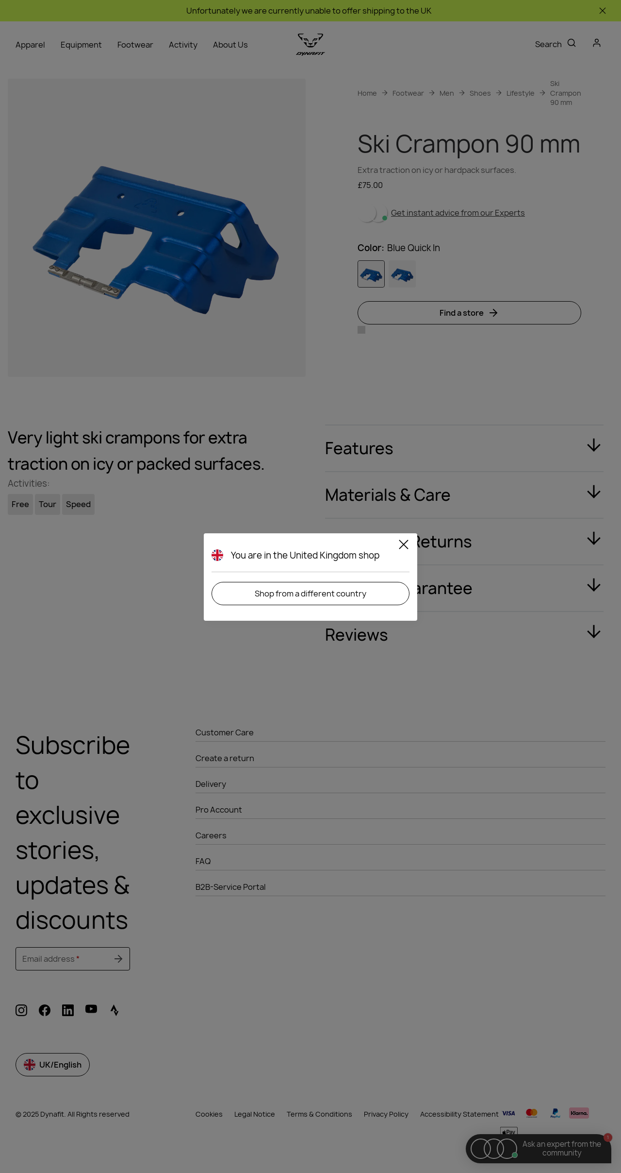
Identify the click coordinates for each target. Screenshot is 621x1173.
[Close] (403, 546)
